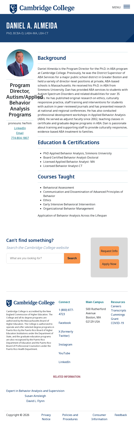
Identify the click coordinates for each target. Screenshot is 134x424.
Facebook (65, 323)
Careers (116, 306)
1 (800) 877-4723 (66, 312)
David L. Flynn (35, 401)
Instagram (65, 344)
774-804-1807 (20, 138)
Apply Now (109, 264)
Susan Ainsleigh (35, 396)
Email (20, 133)
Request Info (109, 251)
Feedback (121, 415)
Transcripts (118, 310)
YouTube (64, 353)
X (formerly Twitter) (66, 334)
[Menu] (126, 6)
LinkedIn (20, 128)
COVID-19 (117, 323)
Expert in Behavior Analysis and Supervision (35, 391)
